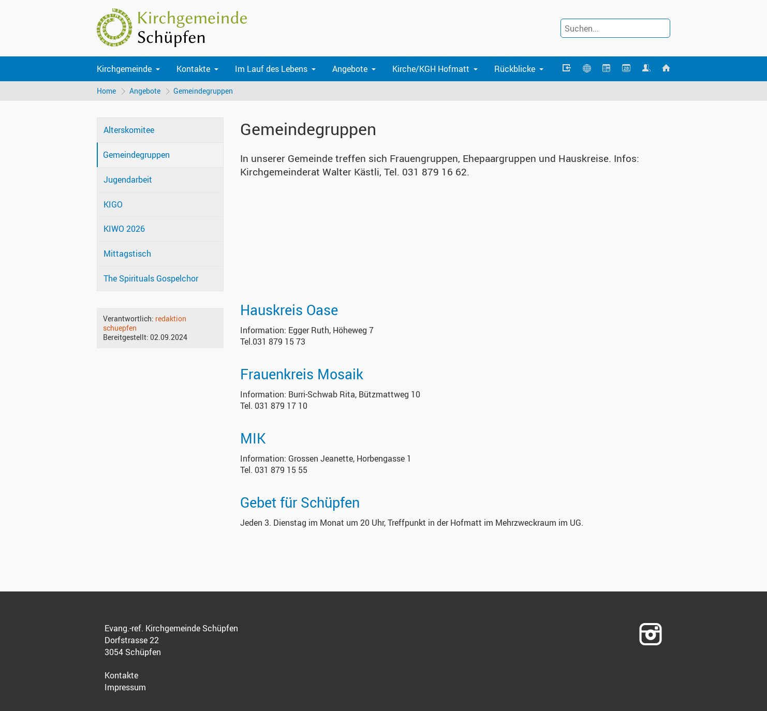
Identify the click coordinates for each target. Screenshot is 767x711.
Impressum (125, 687)
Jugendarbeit (128, 179)
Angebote (349, 69)
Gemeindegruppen (203, 91)
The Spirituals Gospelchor (151, 278)
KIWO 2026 (124, 229)
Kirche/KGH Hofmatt (430, 69)
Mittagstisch (127, 253)
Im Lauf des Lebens (271, 69)
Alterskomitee (129, 130)
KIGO (113, 204)
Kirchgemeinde (124, 69)
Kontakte (193, 69)
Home (106, 91)
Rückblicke (514, 69)
